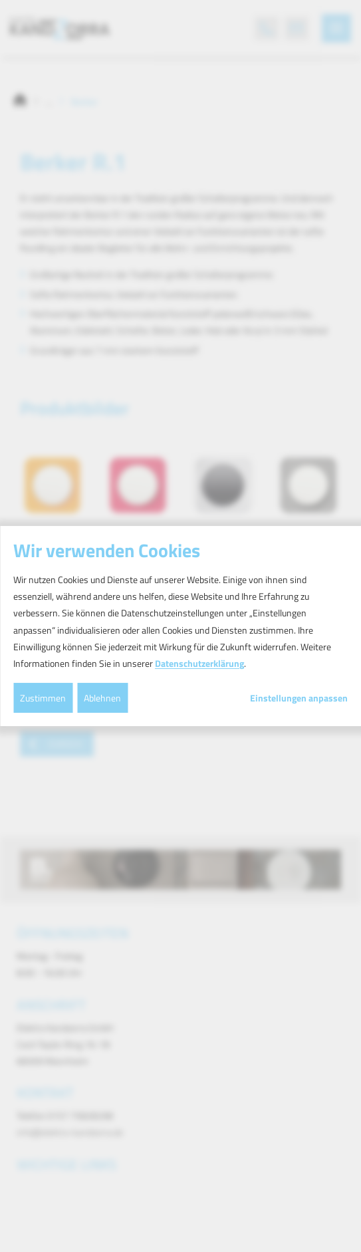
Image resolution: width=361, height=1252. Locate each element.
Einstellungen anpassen (299, 698)
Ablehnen (102, 698)
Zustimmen (43, 698)
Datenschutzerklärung (199, 663)
